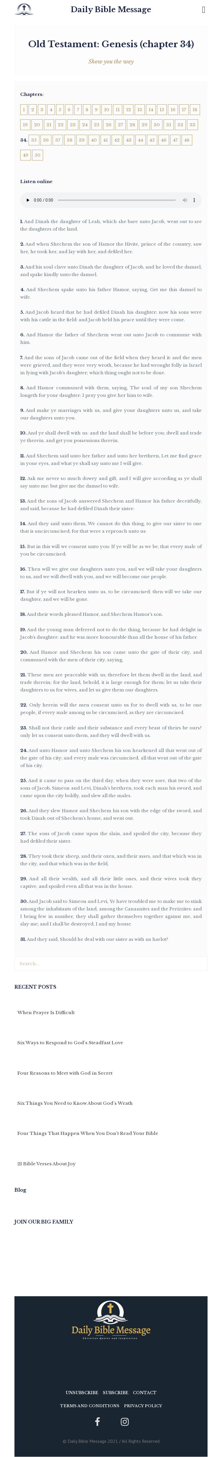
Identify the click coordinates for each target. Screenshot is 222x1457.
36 (46, 140)
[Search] (200, 964)
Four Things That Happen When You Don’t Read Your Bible (87, 1133)
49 (25, 155)
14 (151, 109)
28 (132, 124)
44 (140, 140)
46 (163, 140)
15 (162, 109)
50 (37, 155)
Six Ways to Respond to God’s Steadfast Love (70, 1042)
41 (105, 140)
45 (152, 140)
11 (118, 109)
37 (57, 140)
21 (49, 124)
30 (157, 124)
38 (70, 140)
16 (173, 109)
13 (139, 109)
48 (187, 140)
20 (37, 124)
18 (195, 109)
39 (82, 140)
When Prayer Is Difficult (46, 1012)
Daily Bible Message (111, 9)
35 (34, 140)
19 (25, 124)
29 (144, 124)
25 (96, 124)
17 (184, 109)
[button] (204, 10)
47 (175, 140)
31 (168, 124)
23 (73, 124)
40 (94, 140)
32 (180, 124)
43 (129, 140)
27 (120, 124)
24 (85, 124)
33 (192, 124)
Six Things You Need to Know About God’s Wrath (75, 1103)
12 (128, 109)
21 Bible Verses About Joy (46, 1163)
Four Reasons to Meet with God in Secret (64, 1073)
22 (61, 124)
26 (109, 124)
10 (106, 109)
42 (117, 140)
